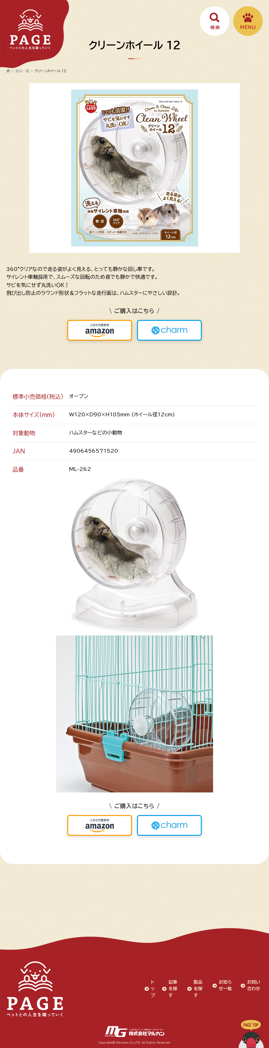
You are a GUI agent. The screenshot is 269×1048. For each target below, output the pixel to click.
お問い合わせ (253, 985)
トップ (153, 988)
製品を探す (198, 988)
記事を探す (172, 988)
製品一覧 (22, 71)
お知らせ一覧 (225, 985)
